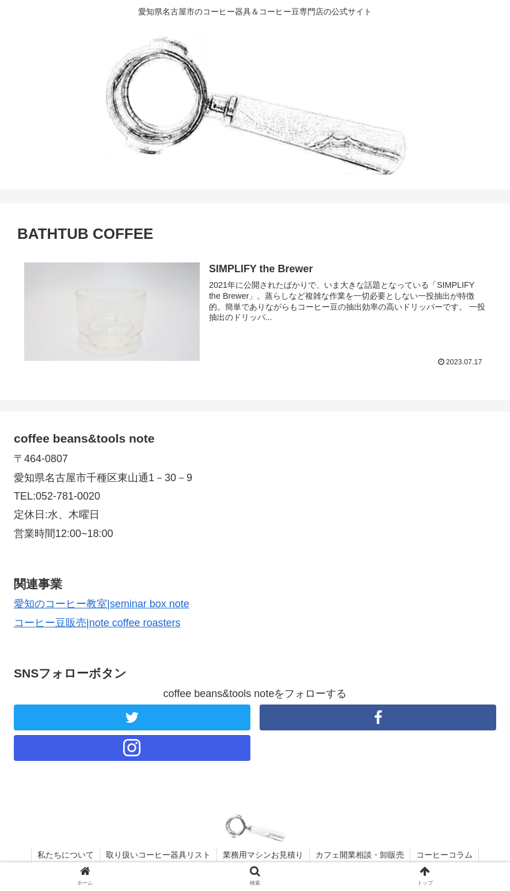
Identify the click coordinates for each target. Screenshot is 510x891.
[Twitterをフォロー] (132, 717)
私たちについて (65, 854)
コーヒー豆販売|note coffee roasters (97, 623)
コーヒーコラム (444, 854)
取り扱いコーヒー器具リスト (158, 854)
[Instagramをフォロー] (132, 748)
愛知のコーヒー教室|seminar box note (101, 604)
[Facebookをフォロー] (378, 717)
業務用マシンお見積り (263, 854)
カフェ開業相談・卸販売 (359, 854)
